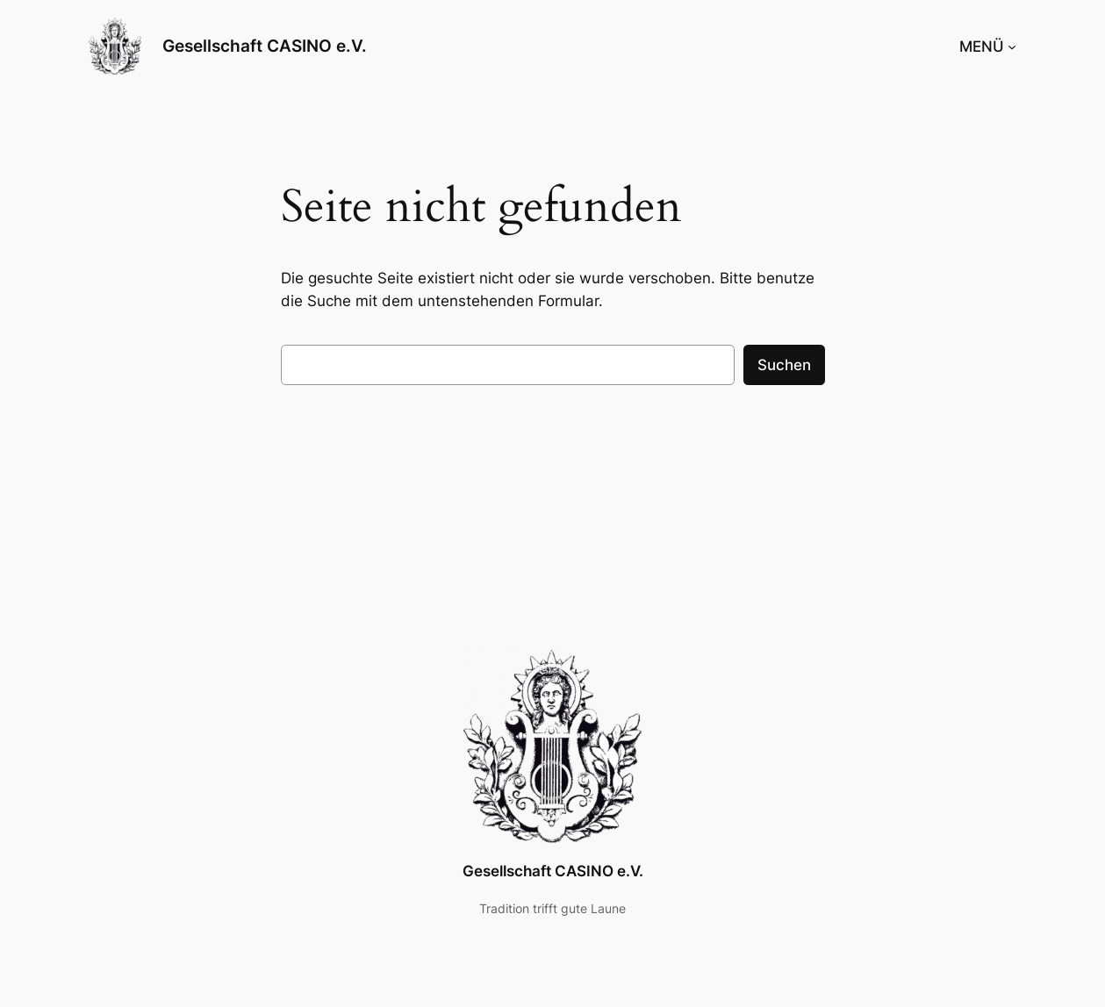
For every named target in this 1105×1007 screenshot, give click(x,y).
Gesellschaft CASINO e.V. (264, 46)
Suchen (784, 365)
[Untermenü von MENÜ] (1012, 46)
